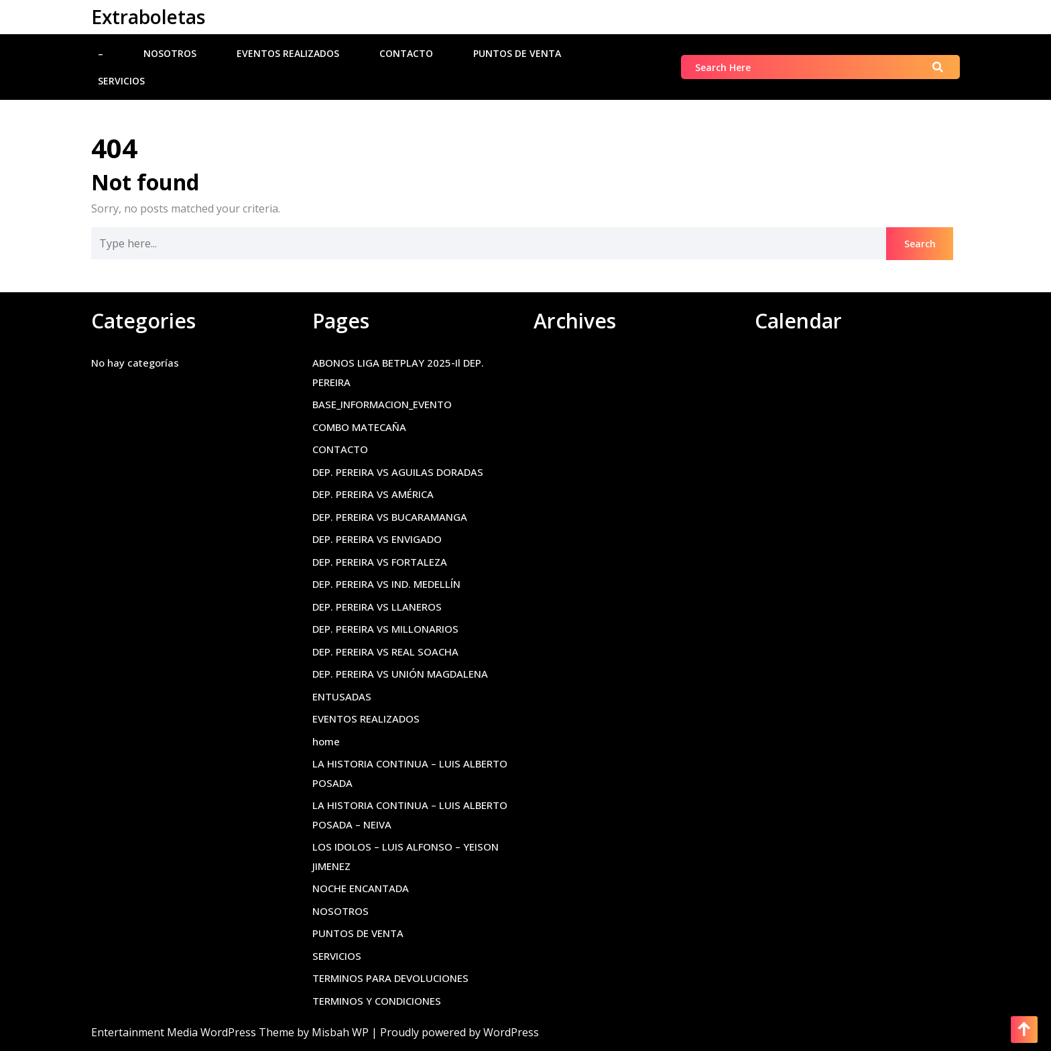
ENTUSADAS (341, 696)
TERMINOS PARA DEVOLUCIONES (390, 978)
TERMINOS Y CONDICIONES (376, 1000)
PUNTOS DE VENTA (517, 53)
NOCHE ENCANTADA (360, 888)
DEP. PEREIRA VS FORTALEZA (379, 561)
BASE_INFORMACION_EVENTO (382, 404)
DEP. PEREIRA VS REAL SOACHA (385, 651)
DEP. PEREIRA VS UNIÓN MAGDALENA (400, 673)
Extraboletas (148, 16)
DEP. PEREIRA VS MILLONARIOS (385, 628)
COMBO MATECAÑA (359, 427)
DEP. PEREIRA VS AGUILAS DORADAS (397, 472)
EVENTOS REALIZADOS (288, 53)
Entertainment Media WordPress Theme (194, 1032)
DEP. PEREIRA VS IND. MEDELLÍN (386, 584)
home (326, 741)
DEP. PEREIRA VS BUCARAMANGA (389, 516)
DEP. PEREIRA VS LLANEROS (377, 606)
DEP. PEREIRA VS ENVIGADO (377, 539)
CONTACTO (406, 53)
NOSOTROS (169, 53)
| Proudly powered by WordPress (455, 1032)
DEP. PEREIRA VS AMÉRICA (373, 494)
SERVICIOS (121, 80)
